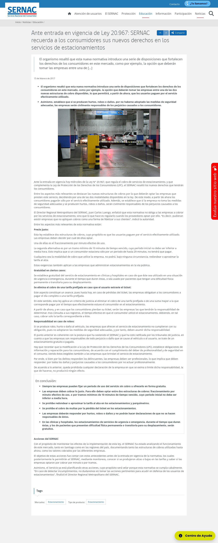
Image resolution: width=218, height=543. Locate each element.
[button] (211, 14)
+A (161, 32)
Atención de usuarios (88, 13)
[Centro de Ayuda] (195, 535)
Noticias (200, 13)
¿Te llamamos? (198, 3)
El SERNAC (111, 13)
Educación (145, 13)
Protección (129, 13)
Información (163, 13)
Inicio (18, 22)
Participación (183, 13)
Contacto (174, 4)
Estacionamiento (56, 501)
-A (167, 32)
